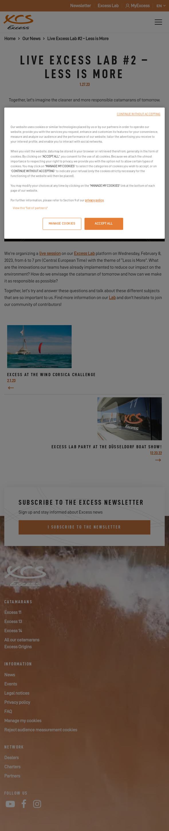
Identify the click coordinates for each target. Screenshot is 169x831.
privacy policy (94, 200)
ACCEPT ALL (104, 223)
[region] (84, 173)
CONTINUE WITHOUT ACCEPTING (139, 114)
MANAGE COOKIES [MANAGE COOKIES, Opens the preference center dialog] (62, 223)
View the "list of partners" (30, 208)
